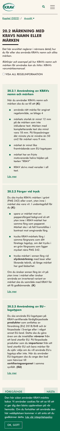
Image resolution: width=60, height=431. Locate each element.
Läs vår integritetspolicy (38, 417)
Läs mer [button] (12, 176)
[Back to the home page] (8, 7)
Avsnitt (29, 18)
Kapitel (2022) (10, 18)
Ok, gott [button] (13, 424)
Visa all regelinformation (23, 74)
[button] (30, 92)
